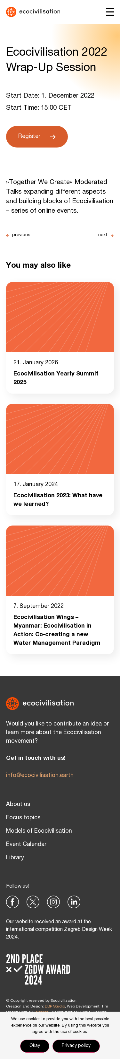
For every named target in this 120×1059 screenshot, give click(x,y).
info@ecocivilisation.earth (40, 776)
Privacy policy (76, 1046)
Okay (34, 1046)
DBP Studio (55, 1006)
